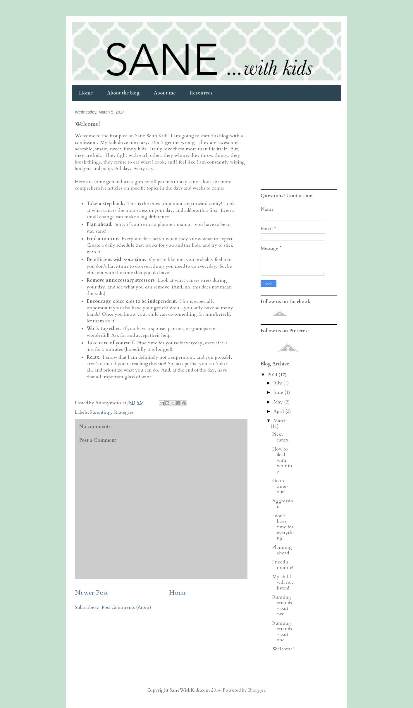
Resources (201, 93)
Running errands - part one (282, 631)
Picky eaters (280, 437)
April (279, 411)
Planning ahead (282, 550)
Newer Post (91, 592)
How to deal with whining (282, 460)
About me (165, 93)
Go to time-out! (280, 486)
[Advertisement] (297, 147)
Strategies (123, 412)
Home (86, 93)
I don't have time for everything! (283, 527)
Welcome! (283, 649)
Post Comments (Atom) (126, 607)
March (280, 420)
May (278, 402)
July (278, 383)
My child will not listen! (282, 582)
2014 (273, 375)
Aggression (282, 504)
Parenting (100, 412)
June (278, 392)
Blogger (256, 690)
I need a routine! (282, 565)
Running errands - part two (282, 605)
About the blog (123, 93)
